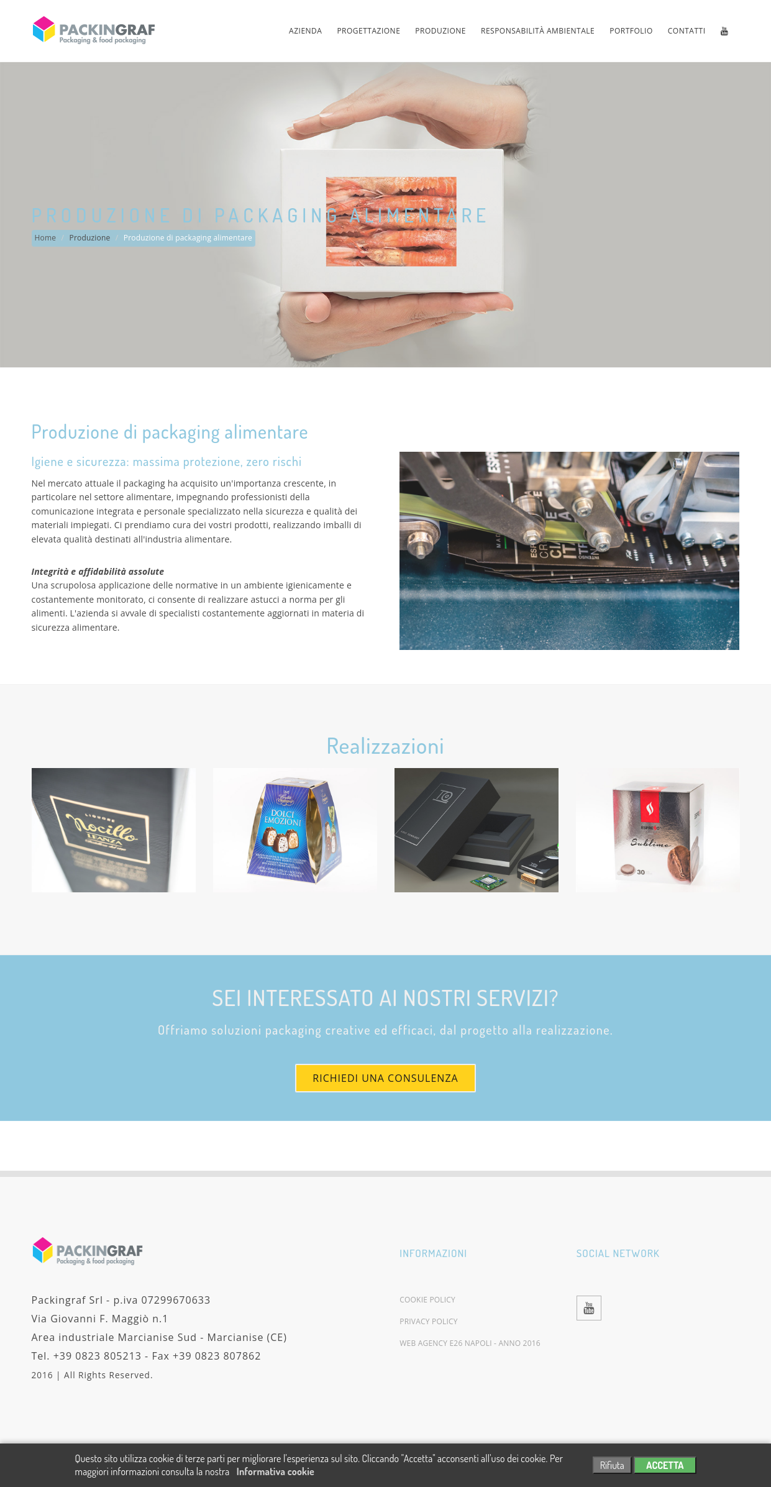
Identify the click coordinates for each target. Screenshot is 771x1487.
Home (46, 237)
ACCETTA (664, 1465)
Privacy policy (428, 1322)
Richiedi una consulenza (385, 1078)
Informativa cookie (275, 1471)
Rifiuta (612, 1465)
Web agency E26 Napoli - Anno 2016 (470, 1343)
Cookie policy (427, 1300)
